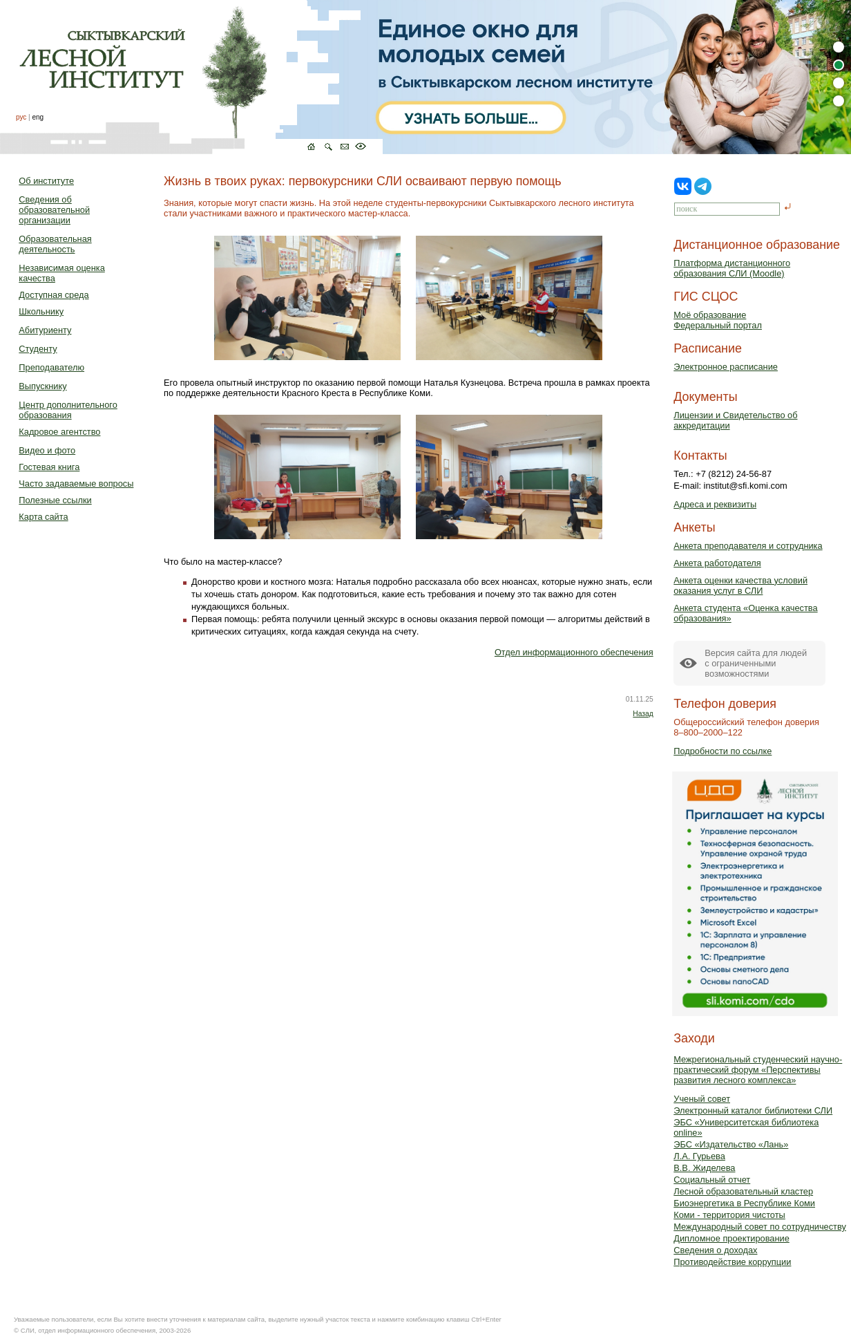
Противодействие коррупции (732, 1262)
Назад (643, 714)
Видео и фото (47, 450)
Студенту (38, 349)
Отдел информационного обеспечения (574, 652)
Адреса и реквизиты (714, 504)
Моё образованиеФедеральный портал (717, 320)
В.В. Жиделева (704, 1168)
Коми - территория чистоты (729, 1215)
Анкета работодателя (717, 563)
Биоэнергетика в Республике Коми (744, 1203)
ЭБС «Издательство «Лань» (730, 1144)
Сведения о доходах (715, 1250)
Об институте (46, 181)
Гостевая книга (49, 467)
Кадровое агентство (59, 431)
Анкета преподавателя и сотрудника (747, 546)
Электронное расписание (725, 367)
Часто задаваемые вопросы (76, 483)
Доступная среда (53, 295)
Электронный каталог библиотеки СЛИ (752, 1110)
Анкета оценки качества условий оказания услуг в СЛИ (740, 585)
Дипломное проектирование (731, 1238)
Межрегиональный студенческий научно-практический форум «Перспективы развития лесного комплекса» (757, 1069)
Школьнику (41, 311)
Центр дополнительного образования (68, 410)
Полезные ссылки (55, 500)
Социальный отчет (711, 1179)
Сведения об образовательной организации (54, 209)
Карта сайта (43, 517)
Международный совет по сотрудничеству (759, 1226)
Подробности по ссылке (722, 751)
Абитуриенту (45, 330)
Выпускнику (42, 386)
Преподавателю (51, 367)
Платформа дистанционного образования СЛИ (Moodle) (731, 268)
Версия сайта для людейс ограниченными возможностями (756, 663)
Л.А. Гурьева (699, 1156)
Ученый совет (701, 1099)
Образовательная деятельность (55, 244)
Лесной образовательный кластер (743, 1191)
